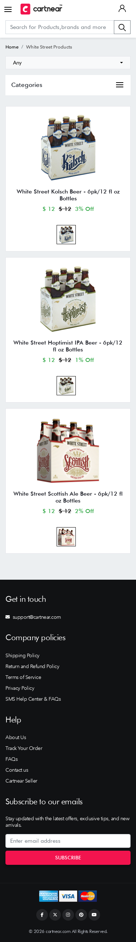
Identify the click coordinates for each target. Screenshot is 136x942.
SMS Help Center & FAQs (33, 699)
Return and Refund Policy (32, 666)
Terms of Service (23, 677)
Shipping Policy (22, 655)
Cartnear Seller (21, 781)
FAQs (11, 759)
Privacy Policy (19, 688)
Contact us (16, 770)
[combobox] (68, 62)
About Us (15, 737)
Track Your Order (23, 748)
